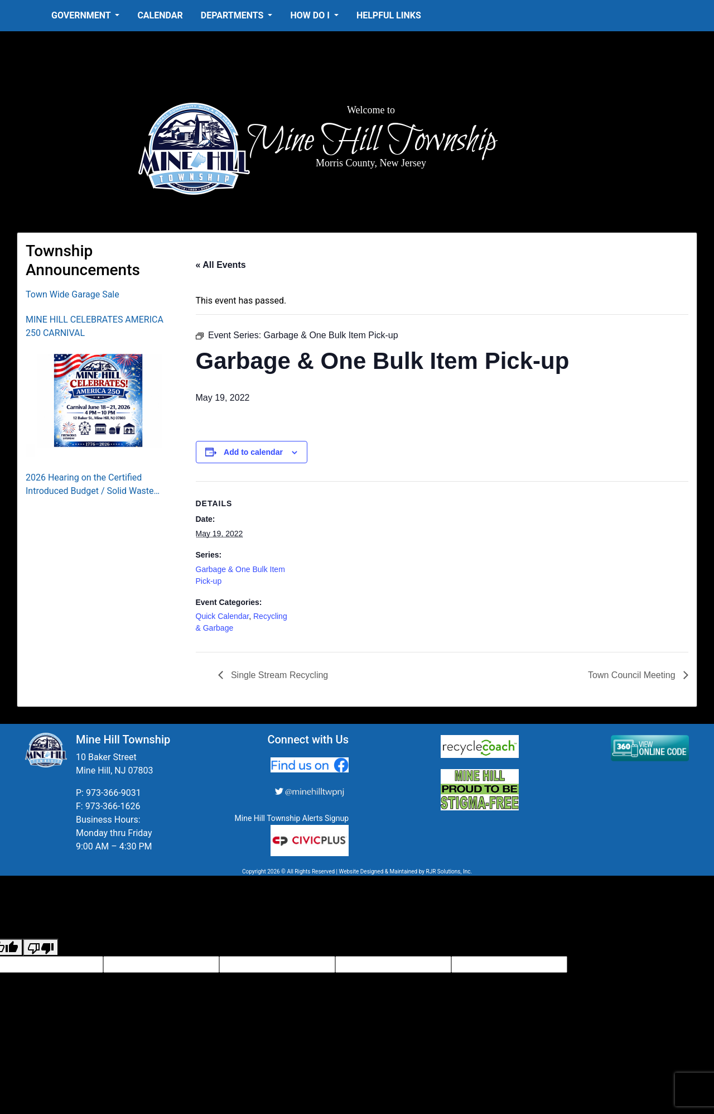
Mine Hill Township (371, 140)
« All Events (221, 265)
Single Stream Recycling (279, 675)
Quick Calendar (222, 616)
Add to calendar (253, 452)
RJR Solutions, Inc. (449, 871)
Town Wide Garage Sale (72, 294)
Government (82, 15)
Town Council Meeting (633, 675)
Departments (233, 15)
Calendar (159, 15)
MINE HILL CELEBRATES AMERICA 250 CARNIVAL (94, 326)
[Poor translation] (41, 947)
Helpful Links (388, 15)
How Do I (310, 15)
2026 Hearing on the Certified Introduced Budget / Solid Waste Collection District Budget (90, 485)
